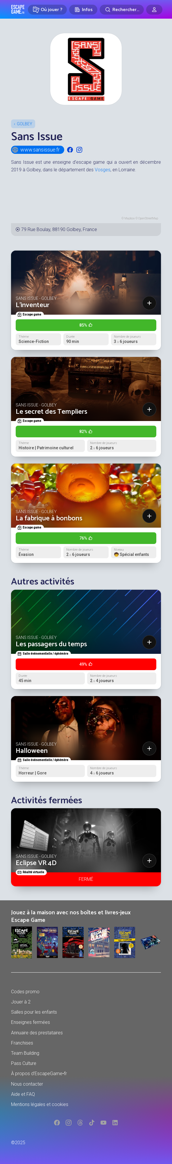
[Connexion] (154, 10)
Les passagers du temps (51, 644)
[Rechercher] (122, 10)
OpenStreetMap (148, 218)
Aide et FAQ (23, 1094)
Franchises (22, 1043)
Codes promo (25, 991)
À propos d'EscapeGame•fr (39, 1073)
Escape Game (18, 9)
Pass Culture (23, 1063)
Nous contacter (27, 1084)
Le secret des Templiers (51, 412)
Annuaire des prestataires (37, 1033)
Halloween (32, 751)
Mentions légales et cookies (39, 1104)
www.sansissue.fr (36, 149)
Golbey (24, 123)
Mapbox (129, 218)
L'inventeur (32, 305)
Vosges (102, 169)
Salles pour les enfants (34, 1012)
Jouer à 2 (21, 1002)
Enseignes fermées (30, 1022)
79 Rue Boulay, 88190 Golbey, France (59, 229)
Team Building (25, 1053)
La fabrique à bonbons (49, 518)
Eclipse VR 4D (36, 863)
